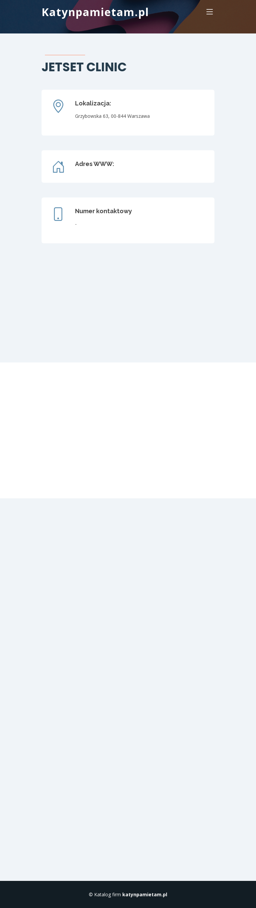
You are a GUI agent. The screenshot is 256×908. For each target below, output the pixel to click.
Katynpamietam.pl (95, 12)
